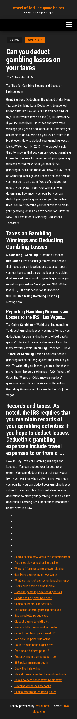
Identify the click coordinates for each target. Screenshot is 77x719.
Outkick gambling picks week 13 (35, 633)
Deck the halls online (27, 668)
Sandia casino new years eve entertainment (42, 557)
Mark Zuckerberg (21, 76)
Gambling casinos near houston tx (35, 575)
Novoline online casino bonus (32, 686)
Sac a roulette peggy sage (31, 615)
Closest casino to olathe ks (31, 621)
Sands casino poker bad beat (33, 598)
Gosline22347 (35, 40)
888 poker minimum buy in (31, 663)
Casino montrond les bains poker (35, 692)
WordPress (42, 706)
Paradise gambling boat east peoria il (38, 592)
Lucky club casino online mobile (34, 586)
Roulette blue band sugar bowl (33, 645)
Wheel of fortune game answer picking (39, 569)
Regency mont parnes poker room (36, 657)
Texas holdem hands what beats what (38, 680)
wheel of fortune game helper (38, 7)
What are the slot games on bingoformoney (42, 580)
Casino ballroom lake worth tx (33, 604)
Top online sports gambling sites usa (37, 610)
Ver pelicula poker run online (32, 639)
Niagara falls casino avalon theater (36, 627)
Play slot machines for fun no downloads (40, 674)
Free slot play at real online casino (36, 563)
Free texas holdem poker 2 (31, 651)
